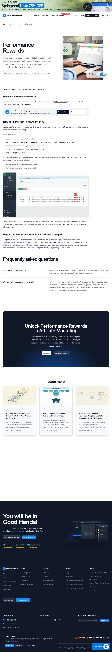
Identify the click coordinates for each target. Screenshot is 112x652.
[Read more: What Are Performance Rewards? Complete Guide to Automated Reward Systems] (92, 410)
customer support (18, 531)
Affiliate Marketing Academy (75, 580)
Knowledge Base (26, 573)
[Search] (77, 15)
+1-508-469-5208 (12, 628)
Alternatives (7, 589)
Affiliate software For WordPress (99, 583)
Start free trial (8, 600)
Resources (46, 16)
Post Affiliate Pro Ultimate (21, 89)
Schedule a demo (29, 537)
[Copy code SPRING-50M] (20, 9)
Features (11, 24)
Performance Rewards (25, 24)
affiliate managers (60, 102)
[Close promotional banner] (109, 3)
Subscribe (104, 620)
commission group (33, 142)
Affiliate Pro (11, 224)
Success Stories (48, 580)
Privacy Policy (80, 648)
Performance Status (27, 584)
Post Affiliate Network (39, 89)
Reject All (19, 645)
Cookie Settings (31, 645)
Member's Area (25, 576)
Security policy (68, 648)
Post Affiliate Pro (32, 58)
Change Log (24, 580)
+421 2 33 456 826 (12, 620)
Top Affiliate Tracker (49, 242)
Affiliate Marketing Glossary (74, 584)
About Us (46, 573)
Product (37, 16)
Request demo (62, 112)
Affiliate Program (48, 584)
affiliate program (26, 104)
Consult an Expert (92, 15)
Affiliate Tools (93, 591)
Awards (45, 576)
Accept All (9, 645)
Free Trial (105, 15)
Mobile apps (7, 585)
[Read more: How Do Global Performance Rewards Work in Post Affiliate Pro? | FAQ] (19, 410)
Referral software (94, 587)
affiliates (31, 67)
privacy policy (14, 641)
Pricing (5, 574)
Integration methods (9, 582)
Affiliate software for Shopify (98, 573)
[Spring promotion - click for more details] (56, 6)
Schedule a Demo (62, 353)
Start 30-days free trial (78, 112)
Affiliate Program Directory (74, 588)
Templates (69, 576)
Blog (67, 573)
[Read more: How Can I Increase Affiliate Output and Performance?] (56, 410)
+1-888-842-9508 (12, 624)
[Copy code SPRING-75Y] (54, 9)
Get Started (46, 353)
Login (82, 15)
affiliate (65, 127)
